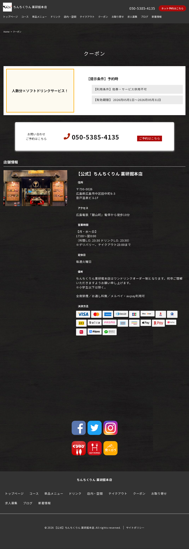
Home (6, 31)
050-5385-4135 (142, 8)
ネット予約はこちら (172, 8)
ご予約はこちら (149, 138)
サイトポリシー (135, 528)
